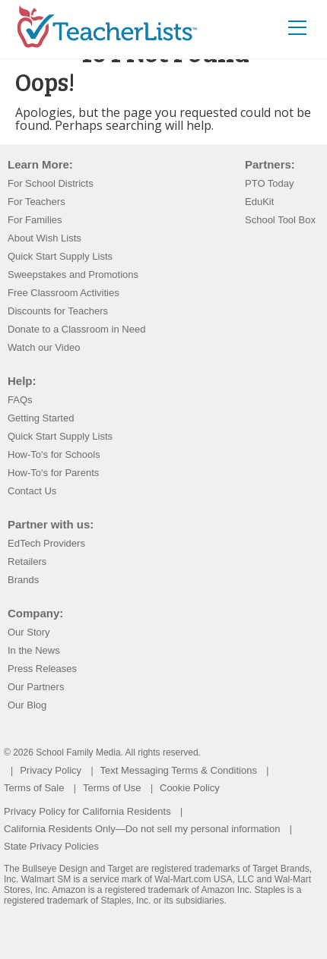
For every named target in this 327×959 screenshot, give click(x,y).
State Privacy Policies (51, 846)
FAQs (20, 399)
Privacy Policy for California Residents (87, 811)
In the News (34, 650)
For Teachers (36, 201)
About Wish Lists (44, 238)
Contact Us (32, 491)
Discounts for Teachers (58, 311)
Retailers (27, 561)
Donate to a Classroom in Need (76, 329)
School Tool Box (280, 220)
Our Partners (36, 686)
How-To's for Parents (53, 472)
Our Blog (27, 705)
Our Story (29, 632)
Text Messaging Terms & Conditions (178, 770)
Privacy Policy (50, 770)
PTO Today (269, 183)
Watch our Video (44, 347)
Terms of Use (112, 787)
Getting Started (41, 418)
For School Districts (51, 183)
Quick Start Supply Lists (60, 256)
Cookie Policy (190, 787)
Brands (23, 579)
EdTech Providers (46, 543)
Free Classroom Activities (63, 292)
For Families (35, 220)
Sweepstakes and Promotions (73, 274)
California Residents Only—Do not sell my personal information (142, 828)
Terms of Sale (34, 787)
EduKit (259, 201)
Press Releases (42, 668)
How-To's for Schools (54, 454)
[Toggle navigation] (297, 27)
